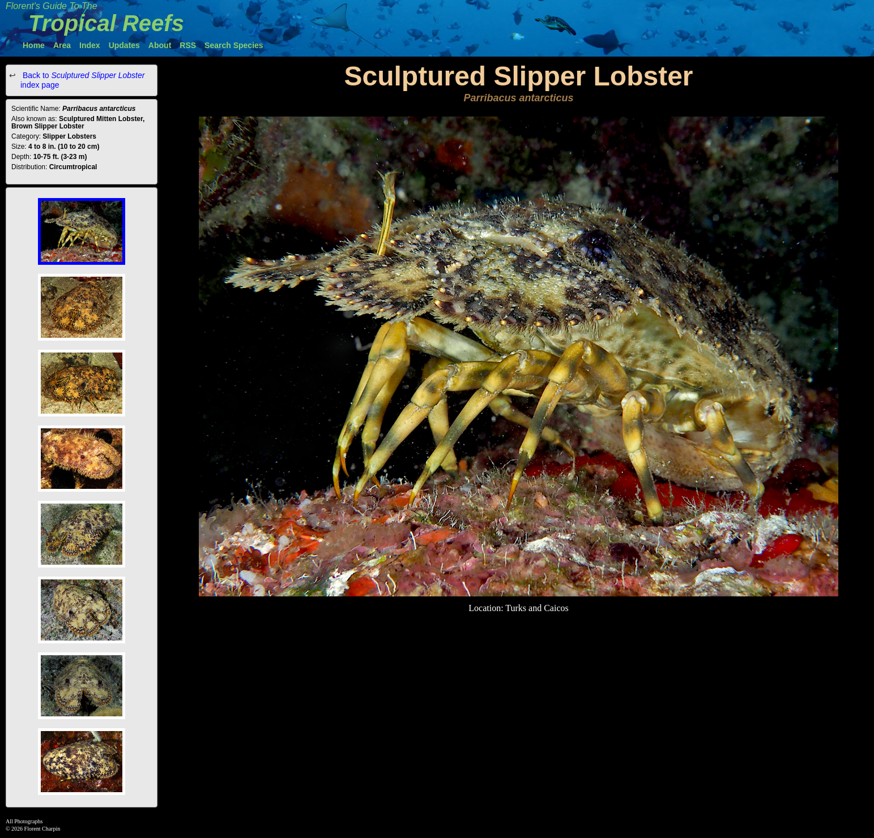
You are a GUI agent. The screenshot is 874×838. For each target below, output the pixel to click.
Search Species (233, 45)
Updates (124, 45)
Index (89, 45)
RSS (188, 45)
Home (34, 45)
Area (62, 45)
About (159, 45)
